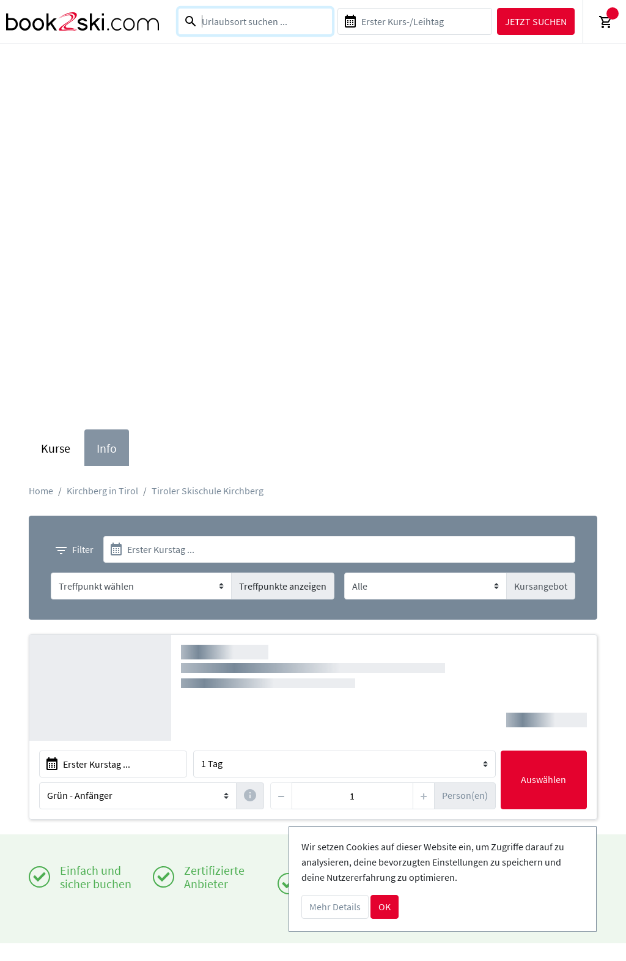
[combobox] (255, 21)
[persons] (352, 795)
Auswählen (543, 779)
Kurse (55, 448)
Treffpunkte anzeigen (282, 586)
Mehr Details (335, 906)
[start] (339, 549)
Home (41, 490)
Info (107, 448)
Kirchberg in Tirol (102, 490)
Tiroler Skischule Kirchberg (207, 490)
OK (384, 906)
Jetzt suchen (536, 21)
